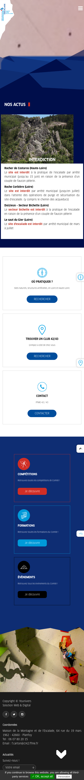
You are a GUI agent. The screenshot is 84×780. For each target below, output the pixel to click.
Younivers (25, 701)
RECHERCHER (42, 299)
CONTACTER (42, 413)
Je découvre (32, 491)
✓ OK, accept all (42, 776)
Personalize (64, 776)
